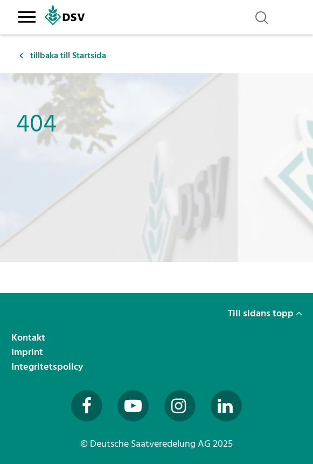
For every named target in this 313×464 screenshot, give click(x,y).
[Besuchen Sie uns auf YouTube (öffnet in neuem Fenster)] (133, 405)
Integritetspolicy (48, 367)
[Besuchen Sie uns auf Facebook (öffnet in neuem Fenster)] (86, 405)
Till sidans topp (265, 313)
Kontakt (29, 337)
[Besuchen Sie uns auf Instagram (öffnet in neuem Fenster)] (180, 405)
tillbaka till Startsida (62, 56)
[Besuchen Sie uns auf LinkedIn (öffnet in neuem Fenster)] (226, 405)
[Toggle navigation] (27, 15)
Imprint (28, 352)
